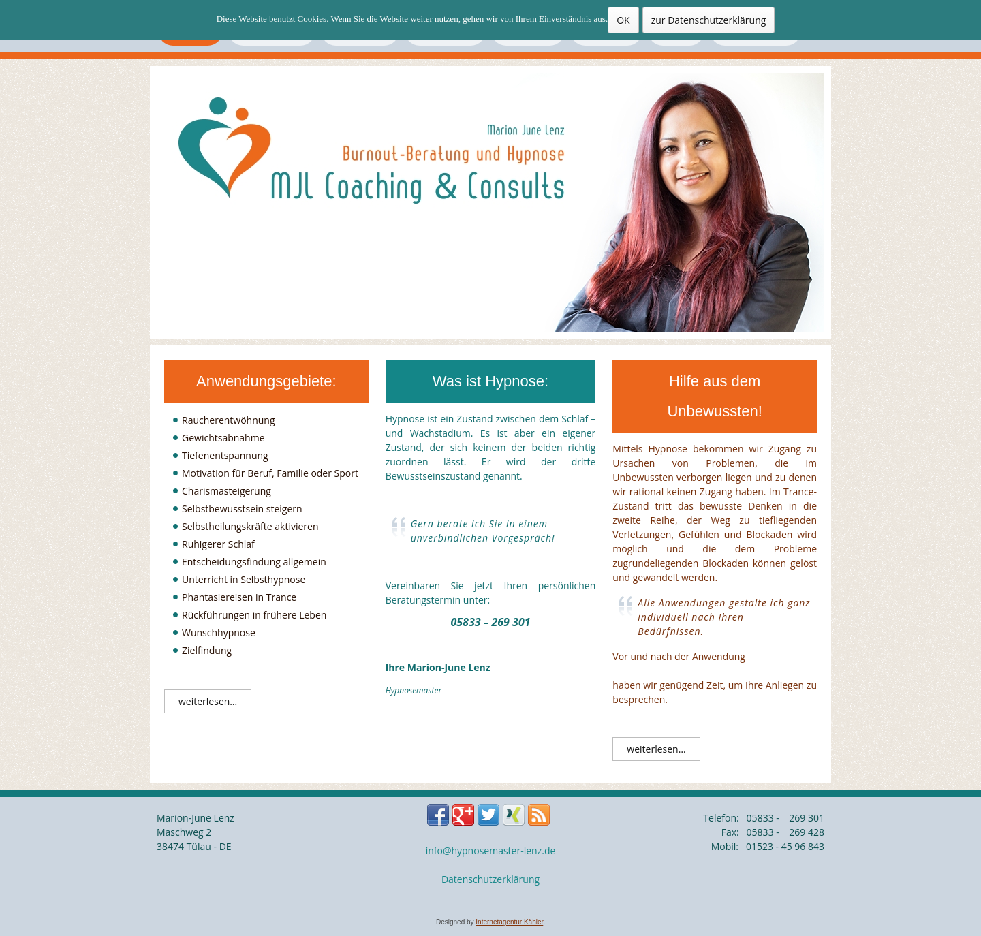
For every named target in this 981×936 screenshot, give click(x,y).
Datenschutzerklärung (490, 879)
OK (623, 20)
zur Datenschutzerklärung (708, 20)
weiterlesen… (207, 701)
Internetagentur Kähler (509, 922)
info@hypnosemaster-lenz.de (491, 850)
